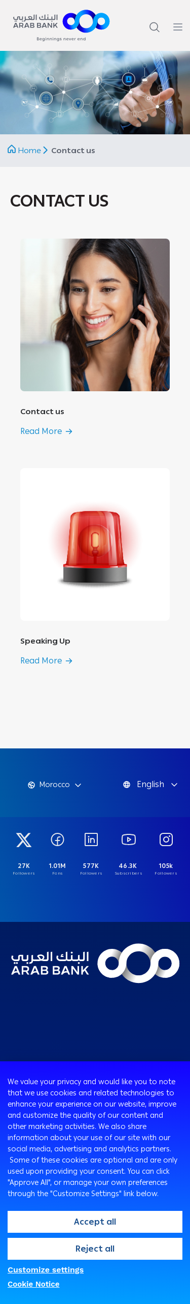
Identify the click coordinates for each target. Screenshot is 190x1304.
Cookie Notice (34, 1284)
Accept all (95, 1222)
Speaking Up (45, 641)
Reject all (95, 1249)
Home (29, 150)
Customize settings (46, 1269)
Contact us (42, 411)
